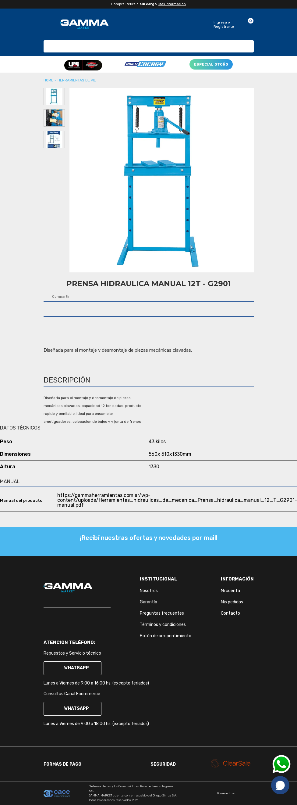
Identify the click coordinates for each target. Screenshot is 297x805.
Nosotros (149, 590)
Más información (172, 4)
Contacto (230, 613)
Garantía (148, 602)
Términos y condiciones (163, 624)
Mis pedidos (232, 602)
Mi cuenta (230, 590)
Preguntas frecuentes (162, 613)
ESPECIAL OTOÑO (211, 64)
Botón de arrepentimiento (165, 635)
